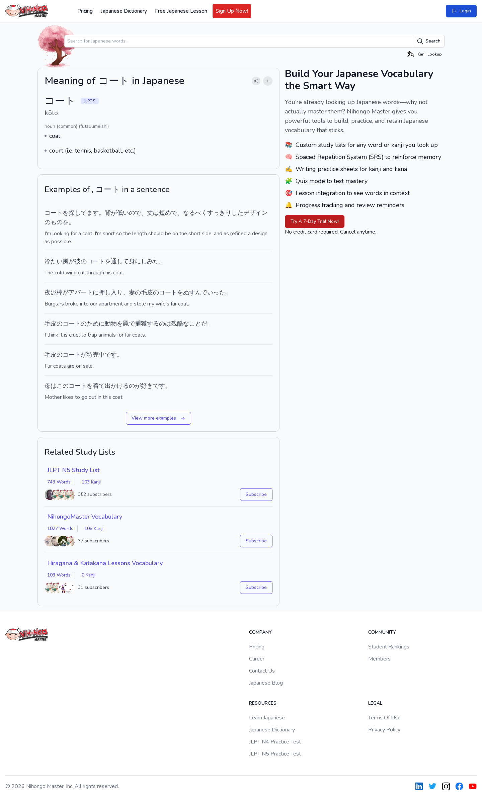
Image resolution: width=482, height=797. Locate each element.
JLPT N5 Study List (73, 470)
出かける (117, 386)
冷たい (54, 261)
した (237, 213)
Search (428, 41)
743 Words (59, 482)
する (153, 324)
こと (195, 324)
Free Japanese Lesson (181, 11)
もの (57, 222)
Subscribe (256, 494)
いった (216, 292)
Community (382, 632)
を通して (117, 261)
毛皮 (147, 292)
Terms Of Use (384, 717)
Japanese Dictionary (124, 11)
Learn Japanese (267, 717)
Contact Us (262, 671)
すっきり (219, 213)
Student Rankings (388, 646)
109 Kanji (93, 528)
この (63, 386)
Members (379, 658)
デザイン (255, 213)
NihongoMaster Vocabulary (84, 517)
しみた (150, 261)
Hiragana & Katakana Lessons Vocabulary (105, 563)
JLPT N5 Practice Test (275, 754)
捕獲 (141, 324)
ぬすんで (195, 292)
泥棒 (57, 292)
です (111, 355)
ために (96, 324)
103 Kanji (91, 482)
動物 (111, 324)
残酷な (180, 324)
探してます (84, 213)
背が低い (117, 213)
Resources (262, 703)
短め (165, 213)
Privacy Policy (384, 729)
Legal (375, 703)
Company (260, 632)
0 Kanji (88, 575)
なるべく (195, 213)
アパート (81, 292)
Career (256, 658)
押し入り (111, 292)
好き (147, 386)
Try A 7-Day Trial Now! (315, 221)
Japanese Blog (266, 683)
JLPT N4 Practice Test (275, 741)
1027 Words (60, 528)
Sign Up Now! (232, 11)
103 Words (59, 575)
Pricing (85, 11)
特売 (93, 355)
